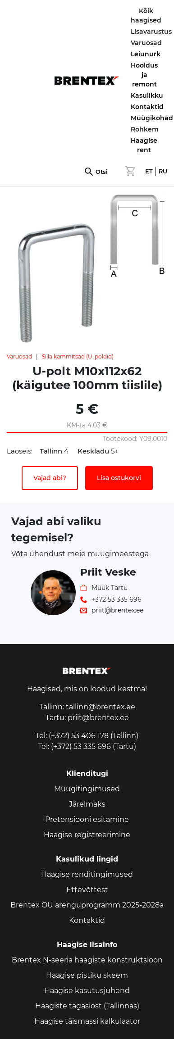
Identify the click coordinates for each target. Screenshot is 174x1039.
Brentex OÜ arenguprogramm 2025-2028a (87, 905)
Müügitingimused (87, 789)
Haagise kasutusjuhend (87, 990)
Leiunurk (145, 54)
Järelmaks (87, 804)
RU (163, 171)
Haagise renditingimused (87, 874)
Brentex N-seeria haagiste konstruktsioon (87, 960)
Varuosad (19, 356)
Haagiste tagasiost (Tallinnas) (87, 1006)
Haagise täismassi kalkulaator (87, 1021)
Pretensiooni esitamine (87, 819)
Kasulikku (147, 95)
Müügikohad (152, 118)
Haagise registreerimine (87, 834)
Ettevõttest (87, 889)
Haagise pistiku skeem (87, 975)
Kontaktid (147, 107)
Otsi (102, 171)
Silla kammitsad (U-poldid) (78, 356)
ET (149, 171)
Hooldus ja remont (144, 74)
